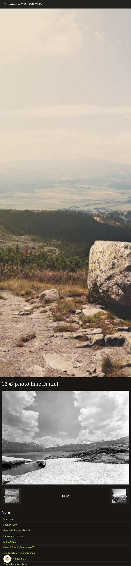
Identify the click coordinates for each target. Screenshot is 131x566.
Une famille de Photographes (19, 553)
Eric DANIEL (9, 541)
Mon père (8, 519)
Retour (65, 496)
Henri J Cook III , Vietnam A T (18, 547)
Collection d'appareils (14, 558)
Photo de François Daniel (16, 530)
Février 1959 (10, 525)
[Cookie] (7, 559)
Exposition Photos (13, 536)
